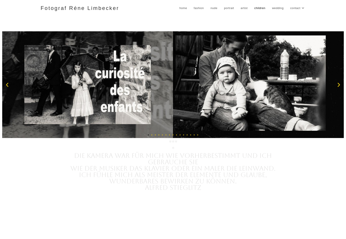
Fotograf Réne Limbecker (80, 8)
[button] (7, 85)
